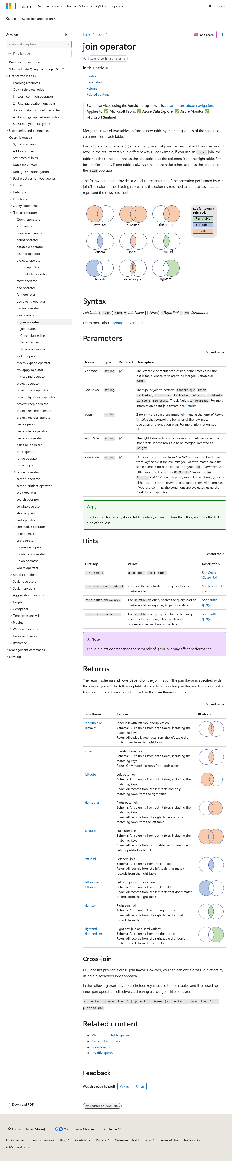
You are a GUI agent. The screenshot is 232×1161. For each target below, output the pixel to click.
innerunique (93, 723)
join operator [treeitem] (29, 322)
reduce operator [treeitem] (28, 465)
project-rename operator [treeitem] (34, 410)
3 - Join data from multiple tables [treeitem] (36, 110)
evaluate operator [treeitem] (29, 260)
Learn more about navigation (190, 105)
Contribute (82, 1140)
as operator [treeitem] (25, 226)
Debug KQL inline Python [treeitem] (31, 171)
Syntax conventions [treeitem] (27, 144)
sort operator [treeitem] (26, 520)
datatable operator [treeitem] (30, 246)
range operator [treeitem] (27, 458)
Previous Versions (42, 1140)
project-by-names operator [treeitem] (36, 397)
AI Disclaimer (15, 1140)
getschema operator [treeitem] (31, 301)
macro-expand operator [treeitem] (33, 363)
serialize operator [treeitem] (29, 506)
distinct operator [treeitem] (28, 253)
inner (88, 751)
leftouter (91, 774)
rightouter (92, 802)
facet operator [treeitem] (27, 281)
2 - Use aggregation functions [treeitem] (34, 103)
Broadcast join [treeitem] (30, 342)
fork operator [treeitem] (26, 294)
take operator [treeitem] (26, 533)
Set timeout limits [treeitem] (25, 158)
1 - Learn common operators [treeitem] (33, 96)
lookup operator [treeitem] (28, 356)
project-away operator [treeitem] (32, 390)
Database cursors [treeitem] (25, 164)
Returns (92, 88)
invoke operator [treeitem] (28, 308)
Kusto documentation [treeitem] (24, 62)
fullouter (91, 830)
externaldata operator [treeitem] (32, 274)
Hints (140, 429)
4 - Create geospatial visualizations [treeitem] (37, 117)
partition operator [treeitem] (29, 444)
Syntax (91, 76)
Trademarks (192, 1140)
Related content (98, 94)
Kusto (100, 34)
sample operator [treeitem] (28, 479)
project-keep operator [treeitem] (32, 404)
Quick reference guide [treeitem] (28, 89)
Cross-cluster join (106, 1040)
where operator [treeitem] (27, 567)
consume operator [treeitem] (30, 233)
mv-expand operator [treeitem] (31, 376)
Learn (87, 34)
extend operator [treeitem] (28, 267)
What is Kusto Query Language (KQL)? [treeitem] (36, 69)
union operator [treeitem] (27, 561)
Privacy (101, 1140)
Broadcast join (103, 1046)
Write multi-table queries (112, 1034)
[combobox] (39, 44)
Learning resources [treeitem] (26, 83)
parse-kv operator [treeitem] (29, 438)
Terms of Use (169, 1140)
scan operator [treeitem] (26, 492)
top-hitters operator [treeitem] (31, 554)
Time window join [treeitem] (32, 349)
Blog (63, 1140)
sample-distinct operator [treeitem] (34, 486)
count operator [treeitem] (27, 240)
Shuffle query (102, 1052)
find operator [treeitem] (26, 288)
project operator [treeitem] (28, 383)
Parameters (94, 82)
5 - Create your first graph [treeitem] (31, 123)
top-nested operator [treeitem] (31, 547)
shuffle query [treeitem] (26, 513)
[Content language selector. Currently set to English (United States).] (27, 1129)
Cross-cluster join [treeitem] (32, 335)
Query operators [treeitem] (28, 219)
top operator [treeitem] (26, 540)
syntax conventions (127, 322)
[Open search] (210, 6)
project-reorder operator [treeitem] (34, 417)
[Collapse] (66, 34)
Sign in (221, 6)
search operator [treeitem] (28, 499)
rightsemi (91, 905)
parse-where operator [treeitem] (32, 431)
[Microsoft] (9, 6)
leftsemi (90, 859)
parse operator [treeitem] (27, 424)
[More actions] (222, 34)
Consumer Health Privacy (133, 1140)
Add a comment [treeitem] (24, 151)
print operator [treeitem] (27, 451)
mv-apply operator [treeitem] (30, 369)
